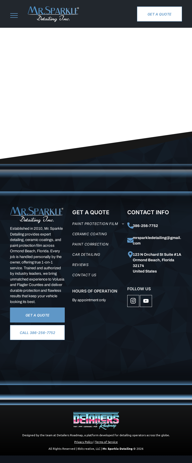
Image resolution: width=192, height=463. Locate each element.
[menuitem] (98, 223)
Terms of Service (106, 442)
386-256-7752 (145, 226)
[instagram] (133, 301)
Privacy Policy (83, 442)
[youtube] (146, 301)
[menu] (14, 15)
